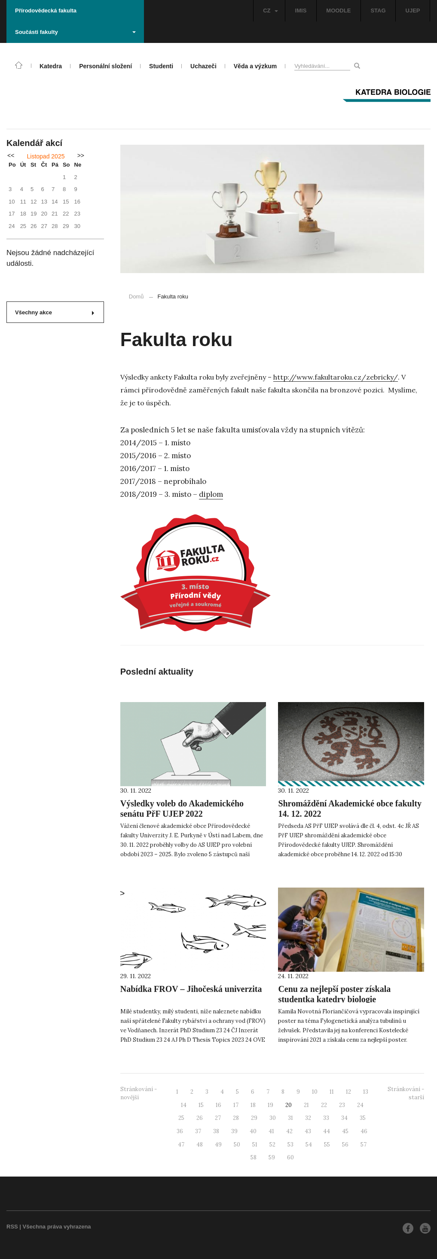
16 (218, 1105)
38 (216, 1131)
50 (237, 1144)
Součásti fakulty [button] (75, 32)
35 (363, 1118)
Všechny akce (54, 312)
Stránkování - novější (138, 1093)
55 (327, 1144)
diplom (211, 494)
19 (270, 1105)
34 (344, 1118)
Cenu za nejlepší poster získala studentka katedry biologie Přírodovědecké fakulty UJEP (334, 999)
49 (218, 1144)
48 (199, 1144)
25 (181, 1118)
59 (272, 1157)
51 (254, 1144)
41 (271, 1131)
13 (365, 1091)
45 (345, 1131)
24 (360, 1105)
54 (309, 1144)
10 (315, 1091)
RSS (12, 1226)
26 (199, 1118)
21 (306, 1105)
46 (364, 1131)
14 (183, 1105)
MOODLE (338, 10)
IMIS (301, 10)
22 (324, 1105)
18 (253, 1105)
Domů (136, 296)
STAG (377, 10)
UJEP (413, 10)
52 (272, 1144)
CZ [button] (270, 10)
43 (308, 1131)
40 (253, 1131)
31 (290, 1118)
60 (290, 1157)
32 (308, 1118)
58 (254, 1157)
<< (10, 155)
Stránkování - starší (406, 1093)
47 (181, 1144)
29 (254, 1118)
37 (198, 1131)
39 (234, 1131)
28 (236, 1118)
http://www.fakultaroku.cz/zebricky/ (335, 377)
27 (218, 1118)
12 (348, 1091)
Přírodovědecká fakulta (45, 10)
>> (80, 155)
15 (201, 1105)
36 (180, 1131)
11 (332, 1091)
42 (289, 1131)
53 (290, 1144)
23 (342, 1105)
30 (272, 1118)
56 (345, 1144)
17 (235, 1105)
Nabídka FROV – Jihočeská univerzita (191, 989)
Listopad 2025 (46, 156)
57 (364, 1144)
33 (326, 1118)
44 (326, 1131)
